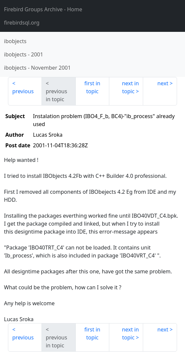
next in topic (130, 87)
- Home (43, 9)
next (162, 83)
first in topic (92, 87)
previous (23, 91)
